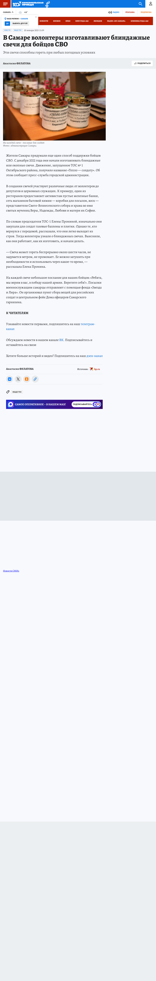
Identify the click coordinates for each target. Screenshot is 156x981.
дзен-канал (95, 356)
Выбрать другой (20, 23)
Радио (116, 12)
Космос (56, 21)
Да (7, 23)
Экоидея (98, 21)
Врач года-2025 (82, 21)
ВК (61, 340)
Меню (4, 3)
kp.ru (97, 369)
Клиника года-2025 (139, 21)
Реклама (130, 12)
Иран (68, 21)
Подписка (146, 12)
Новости (44, 21)
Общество (17, 30)
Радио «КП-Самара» (116, 21)
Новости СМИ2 (11, 571)
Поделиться (142, 63)
